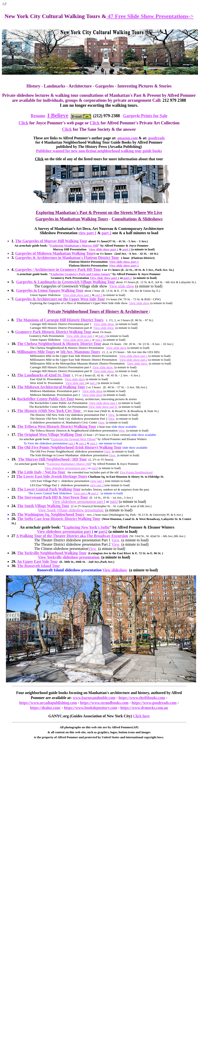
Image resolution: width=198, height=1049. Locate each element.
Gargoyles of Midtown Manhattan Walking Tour (54, 253)
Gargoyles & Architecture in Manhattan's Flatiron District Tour (67, 258)
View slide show (121, 286)
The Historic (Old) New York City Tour (49, 411)
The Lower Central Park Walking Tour (49, 489)
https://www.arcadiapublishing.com (48, 703)
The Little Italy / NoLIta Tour (41, 472)
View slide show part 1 (103, 249)
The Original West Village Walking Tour (49, 434)
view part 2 (97, 485)
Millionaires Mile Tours (36, 352)
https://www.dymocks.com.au (144, 708)
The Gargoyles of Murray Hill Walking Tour (51, 241)
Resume (38, 115)
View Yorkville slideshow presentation (69, 557)
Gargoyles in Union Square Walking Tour (49, 290)
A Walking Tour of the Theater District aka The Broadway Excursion (72, 536)
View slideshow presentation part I (66, 468)
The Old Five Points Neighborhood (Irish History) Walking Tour (69, 447)
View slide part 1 (75, 383)
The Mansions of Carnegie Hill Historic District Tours (60, 320)
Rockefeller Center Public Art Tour (45, 399)
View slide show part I (103, 403)
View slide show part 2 (124, 265)
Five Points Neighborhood (136, 472)
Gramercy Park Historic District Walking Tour (53, 332)
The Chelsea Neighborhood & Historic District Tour (59, 344)
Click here (141, 716)
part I (71, 443)
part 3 (93, 443)
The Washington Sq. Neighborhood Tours (50, 514)
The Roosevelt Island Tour (38, 566)
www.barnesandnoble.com (94, 698)
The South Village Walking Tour (43, 506)
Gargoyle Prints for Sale (145, 115)
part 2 (106, 233)
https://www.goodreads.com (154, 703)
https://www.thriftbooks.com (142, 698)
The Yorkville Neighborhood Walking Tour (52, 553)
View (111, 415)
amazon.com (127, 138)
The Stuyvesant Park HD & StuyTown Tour (52, 497)
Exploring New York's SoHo (87, 527)
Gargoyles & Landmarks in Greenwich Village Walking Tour (65, 282)
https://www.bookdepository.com (90, 708)
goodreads (156, 138)
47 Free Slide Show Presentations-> (149, 16)
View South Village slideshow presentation (71, 510)
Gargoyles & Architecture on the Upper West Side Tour (60, 299)
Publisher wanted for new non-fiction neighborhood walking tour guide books (99, 151)
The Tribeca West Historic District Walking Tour (56, 426)
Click (23, 123)
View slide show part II (103, 406)
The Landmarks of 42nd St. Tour (44, 375)
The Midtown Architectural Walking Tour (51, 387)
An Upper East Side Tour (37, 561)
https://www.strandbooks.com (104, 703)
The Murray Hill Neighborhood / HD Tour (52, 459)
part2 (95, 468)
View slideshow (114, 570)
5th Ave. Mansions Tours (80, 352)
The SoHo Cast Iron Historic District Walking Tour (58, 519)
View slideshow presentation (60, 531)
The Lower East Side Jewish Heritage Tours (51, 476)
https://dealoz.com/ (45, 708)
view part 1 (87, 233)
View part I (80, 493)
